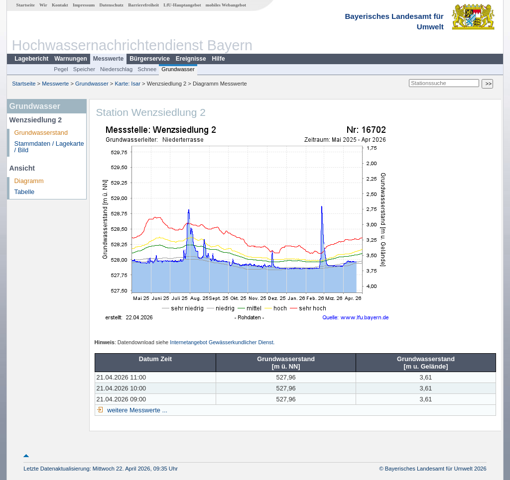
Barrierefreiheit (143, 4)
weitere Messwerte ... (136, 410)
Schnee (146, 69)
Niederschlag (116, 69)
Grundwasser (178, 69)
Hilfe (218, 58)
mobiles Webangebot (226, 4)
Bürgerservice (149, 58)
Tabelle (24, 191)
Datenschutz (111, 4)
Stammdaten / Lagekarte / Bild (49, 147)
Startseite (25, 4)
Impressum (84, 4)
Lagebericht (31, 58)
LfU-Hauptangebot (182, 4)
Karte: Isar (127, 84)
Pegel (61, 69)
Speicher (84, 69)
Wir (43, 4)
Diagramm (29, 181)
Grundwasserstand (41, 132)
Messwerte (108, 58)
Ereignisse (191, 58)
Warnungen (70, 58)
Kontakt (60, 4)
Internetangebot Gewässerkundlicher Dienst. (222, 342)
